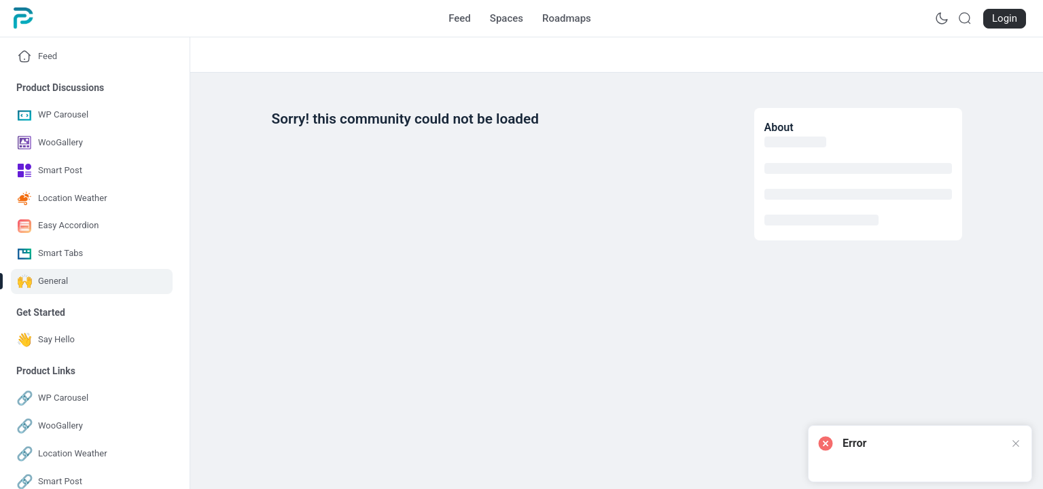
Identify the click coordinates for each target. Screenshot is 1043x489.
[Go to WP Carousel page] (92, 115)
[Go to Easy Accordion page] (92, 225)
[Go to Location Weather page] (92, 198)
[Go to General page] (92, 281)
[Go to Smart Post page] (92, 170)
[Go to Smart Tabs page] (92, 253)
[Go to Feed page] (459, 18)
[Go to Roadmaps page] (566, 18)
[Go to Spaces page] (506, 18)
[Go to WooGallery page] (92, 143)
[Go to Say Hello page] (92, 339)
